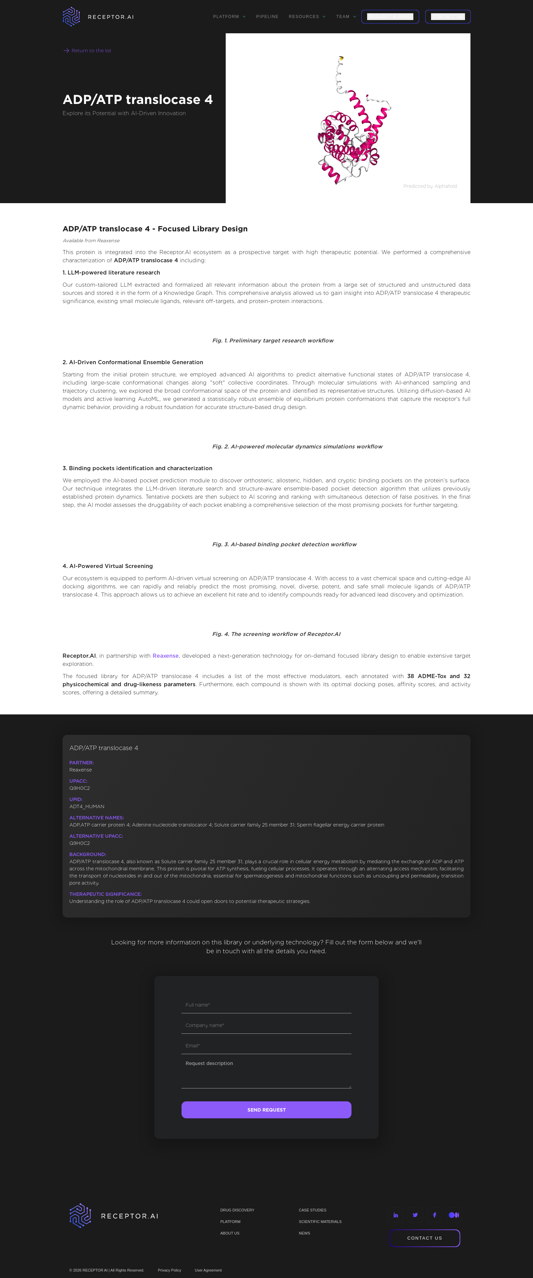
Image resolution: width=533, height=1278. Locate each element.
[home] (107, 16)
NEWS (304, 1233)
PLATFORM (230, 1222)
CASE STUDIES (312, 1210)
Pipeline (267, 16)
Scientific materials (320, 1222)
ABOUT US (229, 1233)
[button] (229, 16)
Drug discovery (237, 1210)
